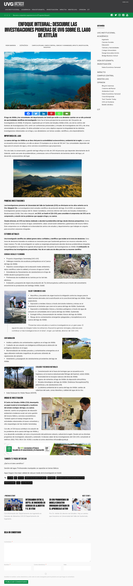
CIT (88, 9)
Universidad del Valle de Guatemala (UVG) (43, 205)
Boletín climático (107, 105)
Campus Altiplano (38, 45)
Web (65, 564)
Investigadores (10, 483)
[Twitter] (36, 113)
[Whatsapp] (59, 113)
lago (18, 483)
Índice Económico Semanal (111, 67)
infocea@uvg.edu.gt (61, 440)
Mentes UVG (72, 9)
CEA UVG (21, 478)
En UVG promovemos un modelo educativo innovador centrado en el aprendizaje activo (59, 504)
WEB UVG (125, 2)
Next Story (86, 496)
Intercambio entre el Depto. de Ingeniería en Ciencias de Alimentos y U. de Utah (35, 504)
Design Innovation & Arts (110, 53)
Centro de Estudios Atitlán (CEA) (56, 123)
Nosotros (47, 47)
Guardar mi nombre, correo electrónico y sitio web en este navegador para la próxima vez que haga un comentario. (39, 576)
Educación (105, 45)
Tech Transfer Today (109, 99)
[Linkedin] (43, 113)
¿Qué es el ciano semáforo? (14, 463)
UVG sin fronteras (108, 102)
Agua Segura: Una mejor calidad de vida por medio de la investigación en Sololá (32, 473)
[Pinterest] (51, 113)
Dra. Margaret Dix (10, 208)
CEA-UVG (53, 213)
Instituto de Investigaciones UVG (16, 126)
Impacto (63, 9)
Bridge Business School (110, 56)
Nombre (7, 564)
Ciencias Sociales (108, 42)
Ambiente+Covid (108, 91)
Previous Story (9, 496)
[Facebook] (28, 113)
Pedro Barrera (11, 45)
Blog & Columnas (108, 86)
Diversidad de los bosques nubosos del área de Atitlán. (58, 377)
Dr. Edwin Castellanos (38, 211)
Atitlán (10, 478)
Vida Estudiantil (38, 9)
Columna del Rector (109, 88)
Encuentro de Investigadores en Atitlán (70, 478)
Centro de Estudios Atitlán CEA (35, 478)
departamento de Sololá (42, 117)
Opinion (82, 9)
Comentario (8, 542)
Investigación (52, 9)
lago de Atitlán (11, 117)
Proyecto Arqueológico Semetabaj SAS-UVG (22, 259)
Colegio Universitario (109, 50)
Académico (25, 9)
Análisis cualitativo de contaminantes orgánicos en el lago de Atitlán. (31, 342)
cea (15, 478)
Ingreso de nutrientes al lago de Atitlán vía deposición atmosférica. (62, 379)
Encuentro (51, 478)
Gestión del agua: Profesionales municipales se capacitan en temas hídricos (31, 468)
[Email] (66, 113)
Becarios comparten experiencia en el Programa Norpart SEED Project (35, 15)
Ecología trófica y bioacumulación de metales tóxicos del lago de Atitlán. (56, 314)
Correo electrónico (40, 564)
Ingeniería (105, 39)
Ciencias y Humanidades (64, 45)
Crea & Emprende (108, 96)
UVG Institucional (12, 9)
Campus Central (49, 45)
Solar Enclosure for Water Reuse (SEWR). (21, 393)
